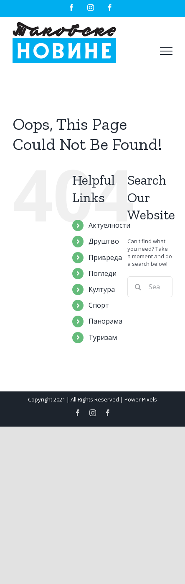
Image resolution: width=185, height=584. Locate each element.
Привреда (105, 257)
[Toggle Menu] (166, 51)
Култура (102, 289)
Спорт (99, 305)
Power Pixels (140, 399)
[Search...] (149, 286)
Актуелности (109, 225)
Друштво (104, 241)
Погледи (103, 273)
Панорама (105, 321)
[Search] (137, 286)
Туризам (103, 337)
